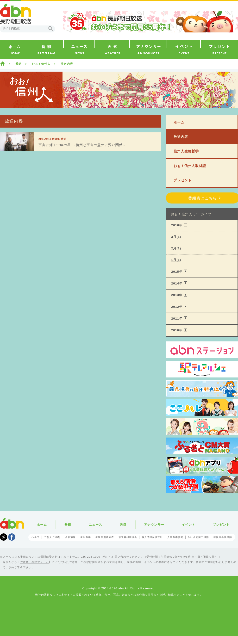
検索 (50, 28)
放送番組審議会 (128, 537)
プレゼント (183, 180)
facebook (11, 537)
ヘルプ (35, 537)
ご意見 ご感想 (52, 537)
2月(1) (176, 248)
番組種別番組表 (104, 537)
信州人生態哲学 (186, 151)
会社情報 (70, 537)
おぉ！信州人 (41, 64)
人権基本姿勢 (175, 537)
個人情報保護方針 (152, 537)
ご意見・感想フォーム (34, 562)
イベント (188, 524)
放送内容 (67, 64)
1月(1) (176, 260)
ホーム (2, 63)
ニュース (95, 524)
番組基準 (85, 537)
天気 (123, 524)
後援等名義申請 (222, 537)
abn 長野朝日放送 (15, 14)
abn (12, 523)
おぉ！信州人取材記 (190, 166)
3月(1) (176, 237)
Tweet (3, 537)
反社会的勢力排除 (198, 537)
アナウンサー (154, 524)
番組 (18, 64)
